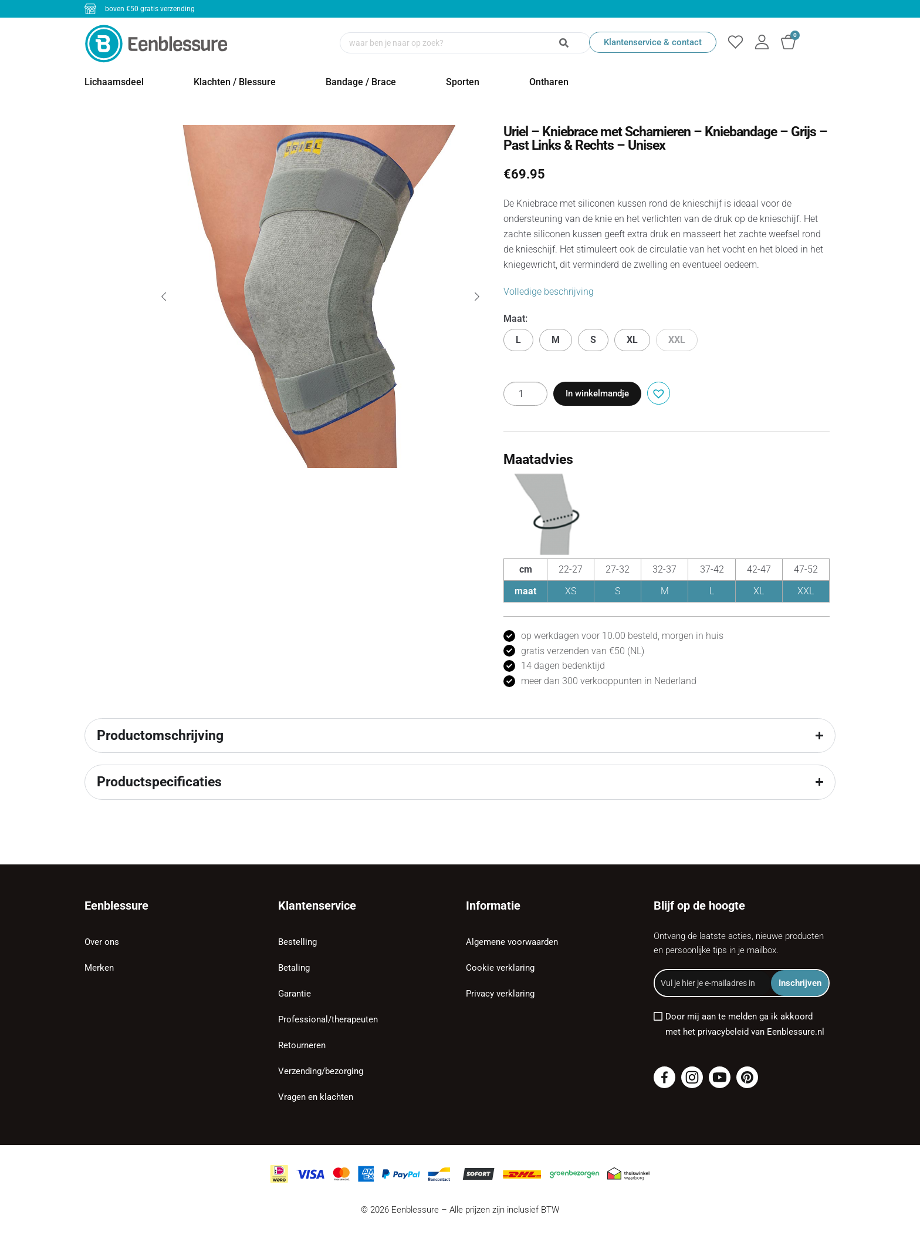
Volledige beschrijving (548, 291)
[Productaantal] (525, 394)
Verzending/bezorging (320, 1071)
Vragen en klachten (315, 1097)
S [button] (593, 339)
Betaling (294, 967)
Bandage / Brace (361, 81)
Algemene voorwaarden (512, 942)
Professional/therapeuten (328, 1019)
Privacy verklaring (500, 993)
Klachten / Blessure (235, 81)
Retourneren (302, 1045)
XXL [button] (676, 339)
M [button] (556, 339)
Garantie (294, 993)
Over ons (101, 942)
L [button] (518, 339)
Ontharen (549, 81)
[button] (657, 392)
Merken (99, 967)
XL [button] (632, 339)
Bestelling (297, 942)
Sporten (462, 81)
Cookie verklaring (500, 967)
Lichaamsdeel (114, 81)
